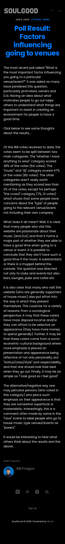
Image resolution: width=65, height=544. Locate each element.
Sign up (32, 508)
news (46, 19)
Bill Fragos (25, 468)
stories (36, 19)
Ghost (50, 521)
